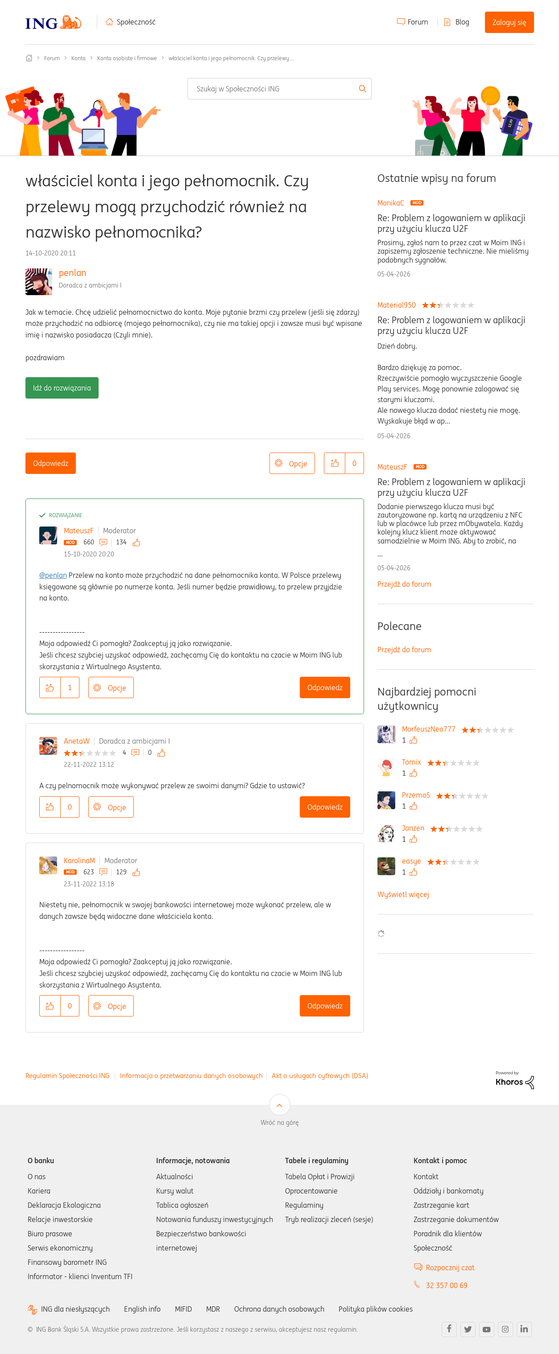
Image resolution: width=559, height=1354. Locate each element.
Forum (418, 21)
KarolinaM (79, 860)
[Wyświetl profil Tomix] (414, 761)
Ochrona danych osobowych (279, 1309)
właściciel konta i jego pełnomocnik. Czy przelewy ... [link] (231, 58)
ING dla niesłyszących (75, 1309)
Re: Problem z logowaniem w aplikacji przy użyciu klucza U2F (451, 223)
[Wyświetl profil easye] (414, 860)
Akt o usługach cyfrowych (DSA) (320, 1075)
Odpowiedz (50, 463)
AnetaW (77, 741)
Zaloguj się (509, 22)
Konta (78, 58)
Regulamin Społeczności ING (67, 1075)
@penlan (53, 575)
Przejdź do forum (404, 584)
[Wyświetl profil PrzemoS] (418, 794)
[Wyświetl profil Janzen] (415, 827)
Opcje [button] (298, 463)
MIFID (183, 1309)
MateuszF (79, 530)
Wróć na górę (280, 1123)
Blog (462, 21)
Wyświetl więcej (403, 894)
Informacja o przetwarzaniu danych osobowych (191, 1075)
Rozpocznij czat (450, 1267)
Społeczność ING (29, 58)
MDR (213, 1309)
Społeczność (136, 21)
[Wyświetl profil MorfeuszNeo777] (431, 728)
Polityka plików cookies (376, 1309)
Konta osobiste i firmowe (127, 58)
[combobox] (279, 88)
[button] (334, 463)
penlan (73, 272)
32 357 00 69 (447, 1285)
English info (142, 1309)
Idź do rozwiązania (62, 387)
